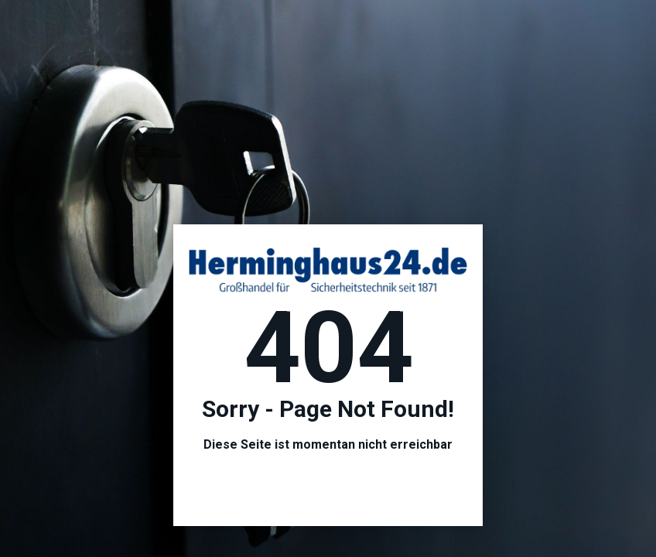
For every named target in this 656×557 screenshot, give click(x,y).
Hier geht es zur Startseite (328, 487)
